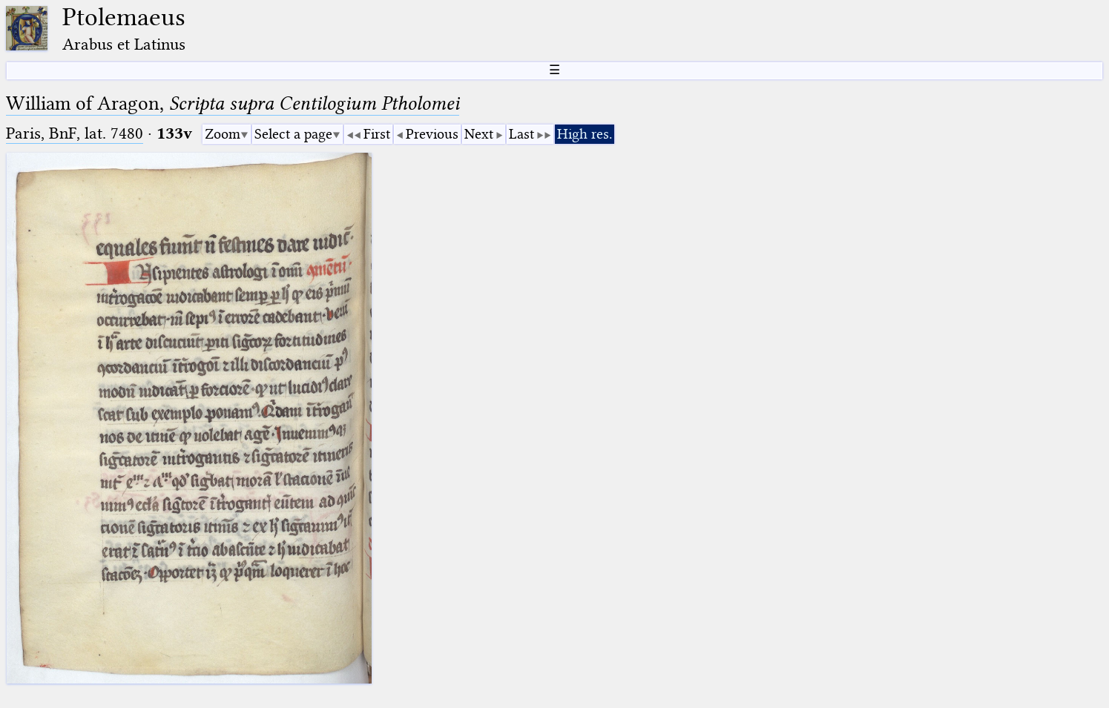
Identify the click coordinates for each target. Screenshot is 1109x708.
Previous (432, 133)
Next (478, 133)
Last (521, 133)
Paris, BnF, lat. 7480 (74, 133)
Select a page (293, 133)
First (376, 133)
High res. (584, 133)
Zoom (222, 133)
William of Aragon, (232, 103)
